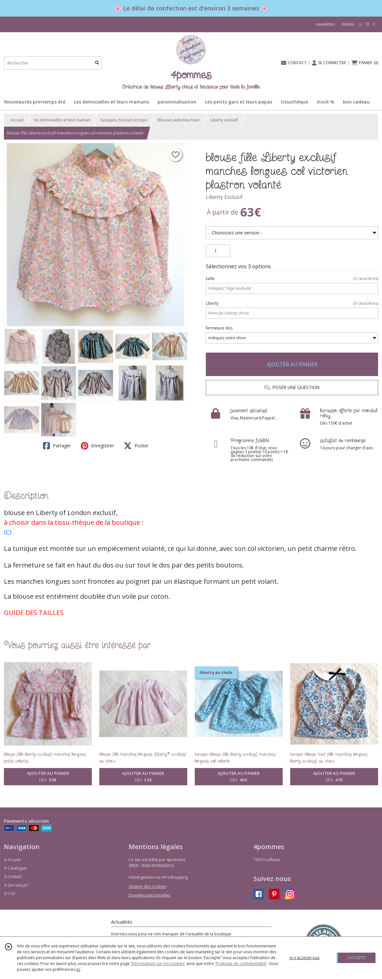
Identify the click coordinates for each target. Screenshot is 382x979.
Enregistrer (97, 446)
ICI (8, 532)
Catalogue (15, 868)
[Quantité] (218, 251)
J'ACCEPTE (356, 957)
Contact (13, 876)
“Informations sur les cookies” (158, 963)
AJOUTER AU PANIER (292, 364)
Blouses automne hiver (179, 120)
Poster (136, 446)
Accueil (16, 120)
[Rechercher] (97, 63)
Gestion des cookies (147, 886)
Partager (57, 446)
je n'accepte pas (304, 957)
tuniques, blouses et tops (124, 120)
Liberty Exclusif (224, 197)
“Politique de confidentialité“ (241, 963)
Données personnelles (149, 895)
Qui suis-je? (16, 885)
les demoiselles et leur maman (62, 120)
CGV (9, 893)
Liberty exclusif (224, 120)
